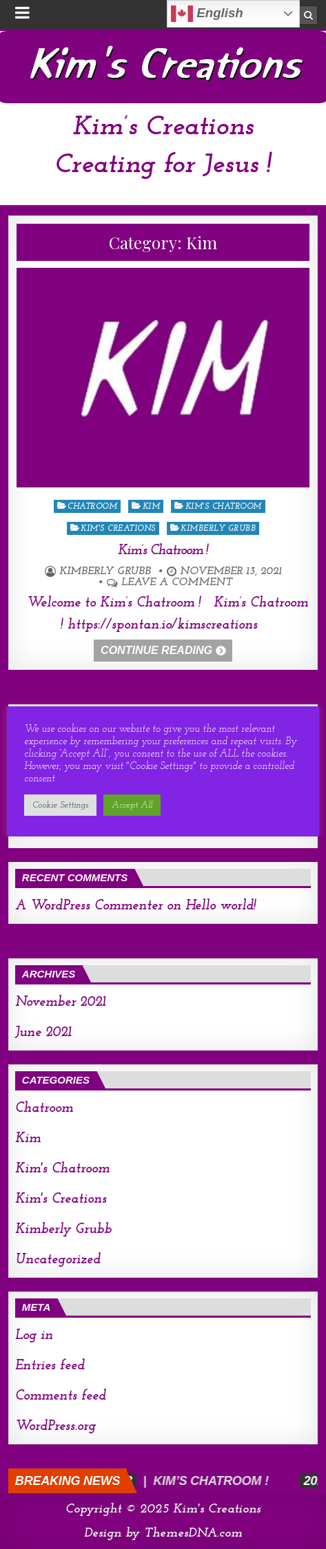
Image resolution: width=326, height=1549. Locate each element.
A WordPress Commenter (89, 906)
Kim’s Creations (163, 127)
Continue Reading (156, 650)
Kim (152, 507)
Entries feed (50, 1366)
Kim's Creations (118, 529)
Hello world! (220, 906)
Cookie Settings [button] (60, 805)
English (207, 14)
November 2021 (60, 1002)
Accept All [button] (132, 805)
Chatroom (92, 507)
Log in (34, 1335)
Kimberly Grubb (218, 529)
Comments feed (60, 1396)
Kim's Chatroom (223, 507)
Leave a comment (176, 582)
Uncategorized (58, 1260)
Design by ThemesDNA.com (163, 1533)
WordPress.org (55, 1426)
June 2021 (43, 1033)
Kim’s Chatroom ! (163, 551)
